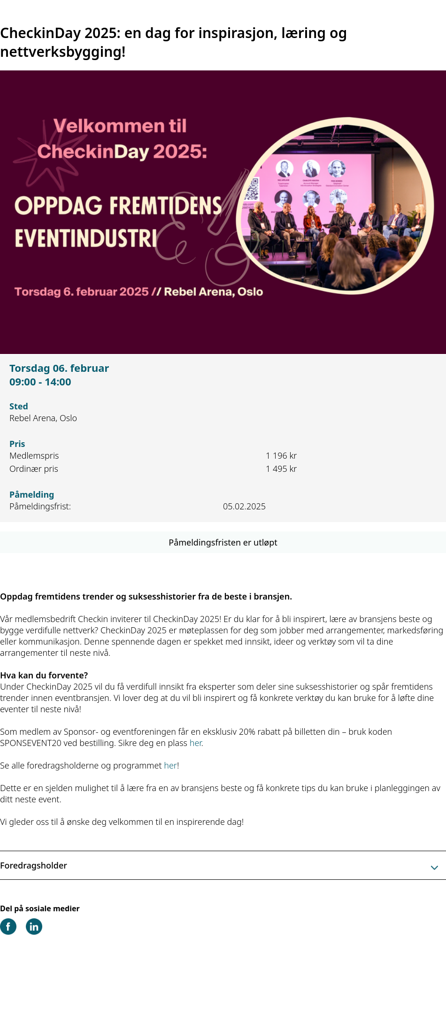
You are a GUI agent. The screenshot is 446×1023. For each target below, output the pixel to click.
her (195, 742)
